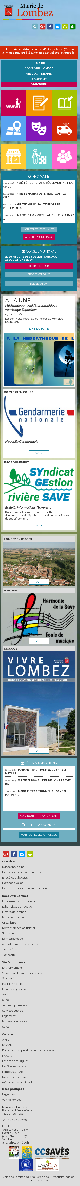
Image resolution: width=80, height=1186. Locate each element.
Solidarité (8, 978)
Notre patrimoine (13, 917)
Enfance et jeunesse (14, 989)
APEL (5, 1039)
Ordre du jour (39, 266)
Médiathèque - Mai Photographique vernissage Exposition (31, 308)
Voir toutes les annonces (39, 834)
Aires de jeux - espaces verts (20, 944)
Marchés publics (12, 883)
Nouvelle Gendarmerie (21, 442)
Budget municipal (13, 866)
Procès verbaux (39, 274)
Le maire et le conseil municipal (22, 872)
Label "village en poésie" (17, 906)
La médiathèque (12, 938)
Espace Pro (39, 1180)
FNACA (7, 1055)
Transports (8, 954)
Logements (9, 1016)
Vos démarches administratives (22, 973)
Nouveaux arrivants (14, 1021)
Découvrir (39, 68)
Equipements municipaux (18, 901)
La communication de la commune (24, 888)
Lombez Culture (12, 1071)
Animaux (8, 994)
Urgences (8, 1094)
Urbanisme (9, 922)
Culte (5, 999)
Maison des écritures (15, 1077)
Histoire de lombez (14, 912)
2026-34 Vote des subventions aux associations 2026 (31, 258)
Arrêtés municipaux (39, 237)
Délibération (39, 283)
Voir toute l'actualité (39, 229)
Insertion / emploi (13, 983)
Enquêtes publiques (15, 877)
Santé (5, 1026)
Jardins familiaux (13, 949)
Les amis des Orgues (15, 1061)
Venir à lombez (11, 1099)
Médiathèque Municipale (17, 1082)
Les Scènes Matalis (14, 1066)
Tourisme (8, 933)
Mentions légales (63, 1176)
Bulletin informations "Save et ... (28, 507)
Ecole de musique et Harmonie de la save (28, 1050)
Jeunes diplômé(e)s (14, 1005)
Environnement (12, 967)
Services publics (12, 1010)
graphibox (43, 1176)
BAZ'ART (8, 1045)
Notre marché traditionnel (18, 928)
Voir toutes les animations (38, 815)
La (39, 63)
